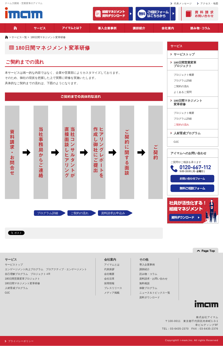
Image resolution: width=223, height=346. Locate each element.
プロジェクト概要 (184, 75)
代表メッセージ (183, 3)
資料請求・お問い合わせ (198, 14)
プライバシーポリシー (21, 341)
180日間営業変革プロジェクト (185, 64)
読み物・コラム (200, 28)
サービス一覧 (19, 37)
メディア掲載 (112, 292)
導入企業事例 (107, 28)
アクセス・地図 (209, 3)
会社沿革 (109, 278)
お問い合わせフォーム (192, 178)
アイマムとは (112, 264)
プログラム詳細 (47, 213)
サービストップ (184, 54)
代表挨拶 (109, 269)
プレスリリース (113, 288)
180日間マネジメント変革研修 (188, 102)
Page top (205, 250)
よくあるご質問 (183, 92)
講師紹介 (139, 28)
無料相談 (144, 283)
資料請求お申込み (113, 213)
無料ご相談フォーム (192, 188)
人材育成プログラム (187, 133)
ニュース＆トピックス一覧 (154, 292)
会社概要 (109, 273)
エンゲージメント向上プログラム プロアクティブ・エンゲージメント (46, 269)
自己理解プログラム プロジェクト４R (27, 273)
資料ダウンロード (149, 297)
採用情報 (109, 283)
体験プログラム (148, 288)
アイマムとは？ (72, 28)
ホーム (15, 28)
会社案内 (168, 28)
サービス (40, 28)
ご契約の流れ (80, 213)
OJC (176, 142)
